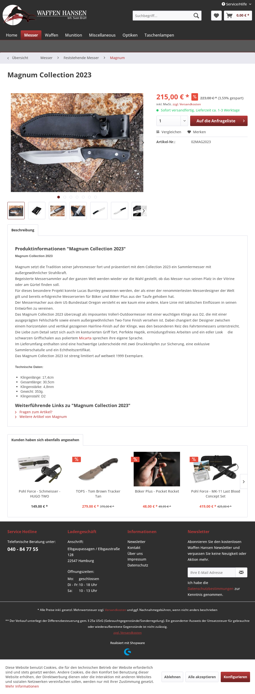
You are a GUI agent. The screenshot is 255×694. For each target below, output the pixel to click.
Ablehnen (172, 676)
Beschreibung (22, 230)
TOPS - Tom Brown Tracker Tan (98, 494)
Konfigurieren (235, 676)
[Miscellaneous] (102, 35)
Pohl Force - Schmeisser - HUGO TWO (39, 494)
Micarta (85, 338)
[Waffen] (51, 35)
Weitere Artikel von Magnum (41, 416)
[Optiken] (130, 35)
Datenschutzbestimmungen (211, 588)
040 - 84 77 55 (22, 549)
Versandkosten (115, 610)
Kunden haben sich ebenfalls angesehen (45, 439)
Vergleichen (168, 132)
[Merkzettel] (216, 16)
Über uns (135, 553)
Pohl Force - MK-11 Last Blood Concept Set (215, 494)
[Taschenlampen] (159, 35)
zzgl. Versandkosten (187, 104)
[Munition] (74, 35)
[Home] (11, 35)
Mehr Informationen (22, 686)
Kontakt (134, 547)
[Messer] (31, 35)
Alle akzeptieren (202, 676)
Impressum (137, 559)
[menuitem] (167, 16)
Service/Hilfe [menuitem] (235, 4)
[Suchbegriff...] (167, 16)
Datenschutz (138, 565)
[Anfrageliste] (238, 16)
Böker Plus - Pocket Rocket (157, 491)
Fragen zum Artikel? (33, 412)
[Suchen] (196, 16)
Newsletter (137, 541)
